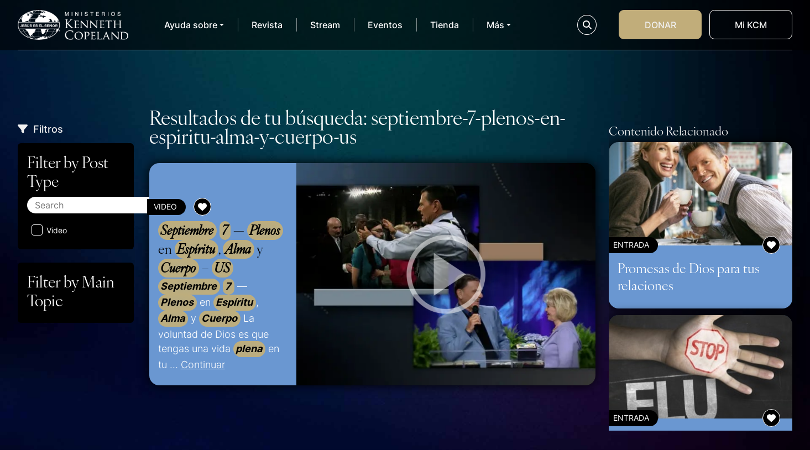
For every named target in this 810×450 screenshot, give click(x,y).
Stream (325, 25)
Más (495, 25)
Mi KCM (751, 25)
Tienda (444, 25)
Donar (660, 25)
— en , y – (220, 249)
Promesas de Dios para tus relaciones (689, 276)
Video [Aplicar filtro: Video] (49, 230)
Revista (267, 25)
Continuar (203, 364)
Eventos (385, 25)
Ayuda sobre (190, 25)
